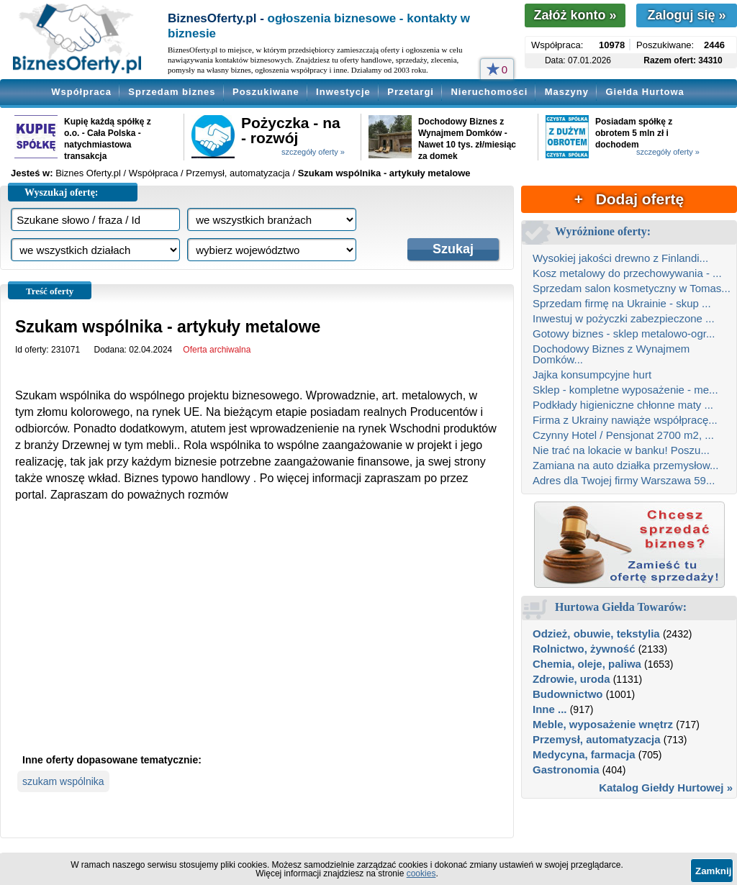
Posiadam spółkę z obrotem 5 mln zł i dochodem (633, 133)
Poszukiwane (265, 91)
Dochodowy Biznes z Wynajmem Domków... (611, 354)
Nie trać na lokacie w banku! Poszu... (621, 450)
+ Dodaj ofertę (629, 199)
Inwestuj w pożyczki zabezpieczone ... (624, 318)
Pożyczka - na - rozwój (290, 130)
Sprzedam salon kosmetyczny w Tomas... (632, 288)
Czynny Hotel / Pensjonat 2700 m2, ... (623, 435)
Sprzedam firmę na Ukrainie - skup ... (622, 303)
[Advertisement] (257, 639)
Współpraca (81, 91)
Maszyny (567, 91)
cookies (421, 873)
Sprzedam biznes (171, 91)
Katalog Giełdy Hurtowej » (666, 787)
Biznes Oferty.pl (88, 173)
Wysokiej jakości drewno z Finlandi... (620, 258)
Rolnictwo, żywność (584, 649)
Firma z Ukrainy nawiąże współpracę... (625, 420)
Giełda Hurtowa (644, 91)
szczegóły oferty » (313, 152)
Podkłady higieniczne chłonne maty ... (623, 405)
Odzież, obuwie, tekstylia (596, 633)
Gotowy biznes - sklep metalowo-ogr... (624, 333)
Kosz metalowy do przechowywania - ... (627, 273)
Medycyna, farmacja (584, 754)
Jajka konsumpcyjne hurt (592, 374)
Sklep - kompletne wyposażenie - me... (625, 390)
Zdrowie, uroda (571, 679)
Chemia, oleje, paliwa (587, 664)
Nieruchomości (489, 91)
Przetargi (410, 91)
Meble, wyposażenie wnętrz (603, 724)
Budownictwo (568, 694)
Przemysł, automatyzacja (597, 739)
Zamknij (713, 871)
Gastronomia (566, 769)
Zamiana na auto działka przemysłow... (625, 465)
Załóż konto (574, 15)
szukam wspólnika (63, 781)
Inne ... (550, 709)
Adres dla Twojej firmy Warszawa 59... (624, 480)
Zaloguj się (686, 15)
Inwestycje (343, 91)
